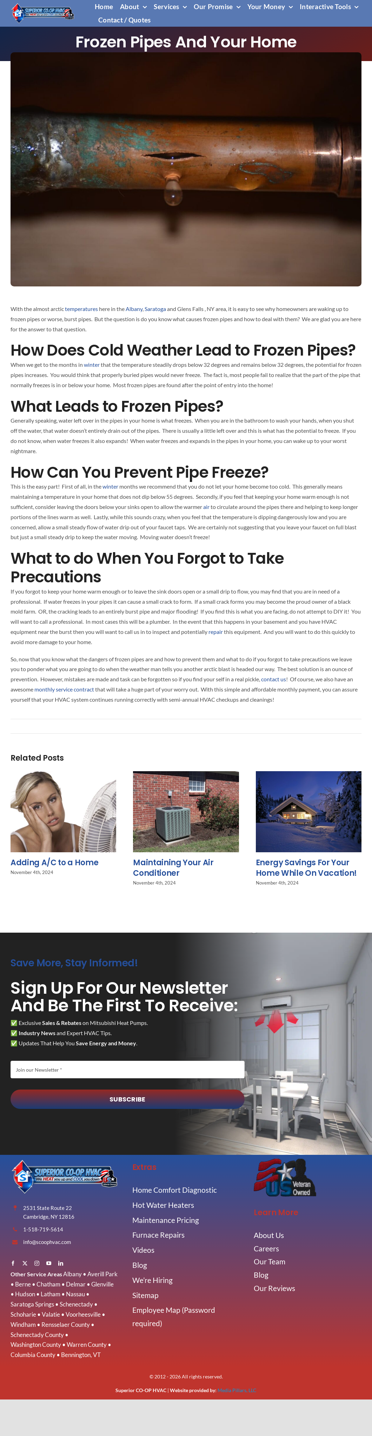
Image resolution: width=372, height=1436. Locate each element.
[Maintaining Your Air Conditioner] (186, 778)
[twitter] (24, 1263)
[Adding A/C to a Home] (63, 778)
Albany (134, 308)
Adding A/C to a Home (54, 865)
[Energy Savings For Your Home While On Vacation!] (308, 778)
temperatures (81, 308)
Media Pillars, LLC (237, 1390)
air (206, 506)
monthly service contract (64, 689)
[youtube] (48, 1263)
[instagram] (36, 1263)
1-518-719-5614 (43, 1229)
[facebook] (13, 1263)
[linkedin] (60, 1263)
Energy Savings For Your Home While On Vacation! (306, 871)
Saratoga (155, 308)
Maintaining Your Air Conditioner (173, 871)
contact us (273, 679)
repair (215, 631)
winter (92, 364)
